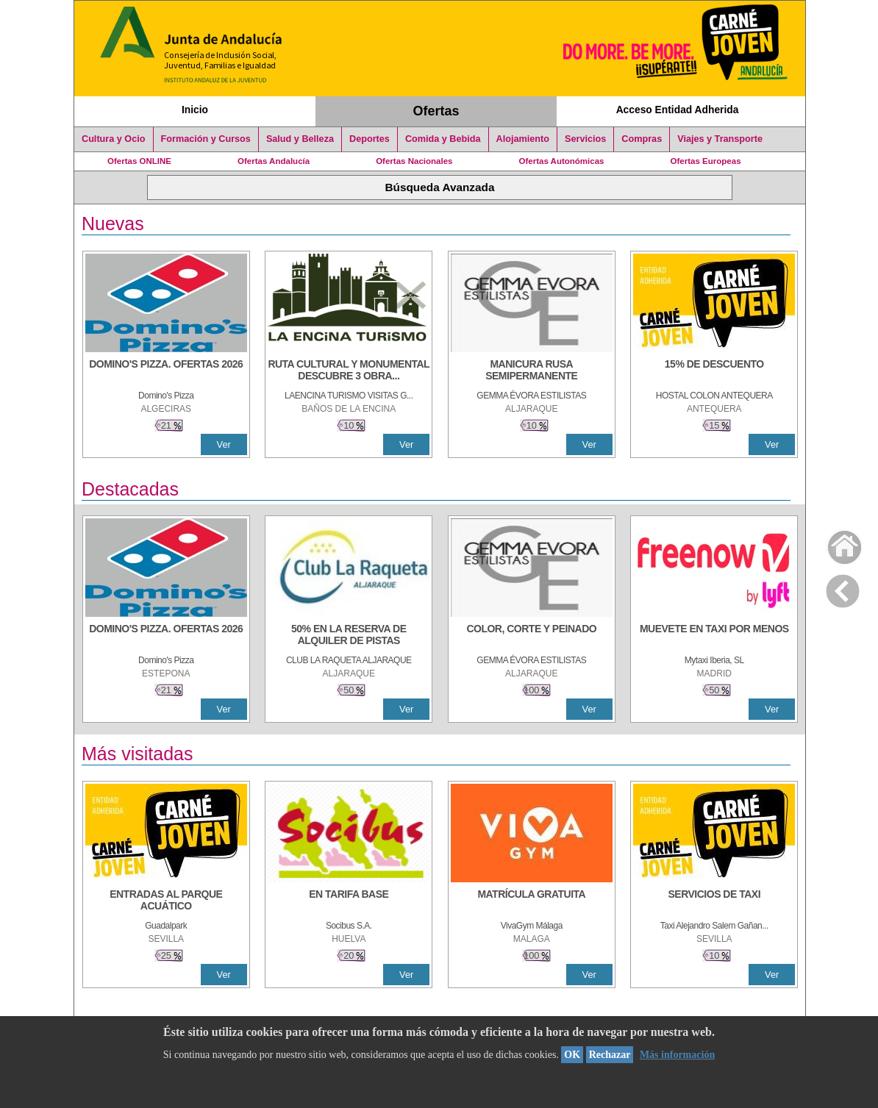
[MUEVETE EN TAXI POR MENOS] (714, 636)
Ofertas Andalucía (274, 161)
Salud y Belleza (300, 139)
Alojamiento (522, 139)
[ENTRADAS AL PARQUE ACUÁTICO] (166, 901)
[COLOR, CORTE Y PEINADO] (532, 636)
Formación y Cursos (206, 139)
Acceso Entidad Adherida (677, 109)
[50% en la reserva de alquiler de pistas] (348, 636)
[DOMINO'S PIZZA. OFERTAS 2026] (166, 371)
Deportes (369, 139)
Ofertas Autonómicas (561, 161)
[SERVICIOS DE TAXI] (714, 901)
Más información (677, 1054)
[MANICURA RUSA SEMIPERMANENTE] (532, 371)
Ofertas (436, 111)
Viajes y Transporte (720, 139)
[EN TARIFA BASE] (348, 901)
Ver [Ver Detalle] (224, 444)
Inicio (195, 109)
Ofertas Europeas (706, 161)
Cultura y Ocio (114, 139)
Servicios (585, 139)
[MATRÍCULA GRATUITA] (532, 901)
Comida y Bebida (443, 139)
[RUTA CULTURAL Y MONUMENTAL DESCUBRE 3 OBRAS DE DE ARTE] (348, 371)
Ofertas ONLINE (139, 161)
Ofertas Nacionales (414, 161)
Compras (641, 139)
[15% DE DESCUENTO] (714, 371)
